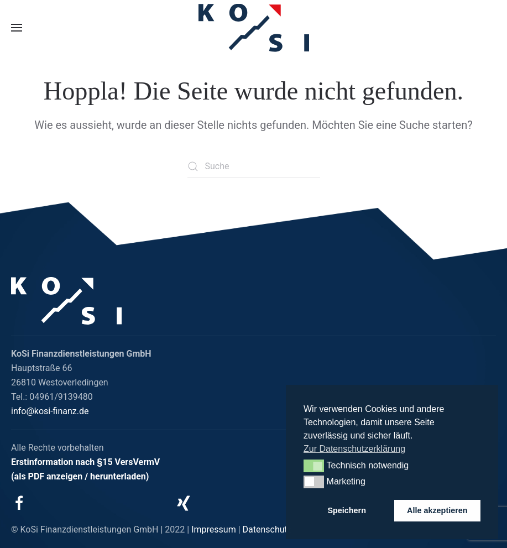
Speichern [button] (346, 510)
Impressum (213, 529)
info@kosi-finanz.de (50, 411)
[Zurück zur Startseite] (253, 28)
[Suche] (253, 166)
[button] (16, 28)
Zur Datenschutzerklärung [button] (354, 448)
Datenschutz (267, 529)
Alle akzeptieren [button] (437, 510)
